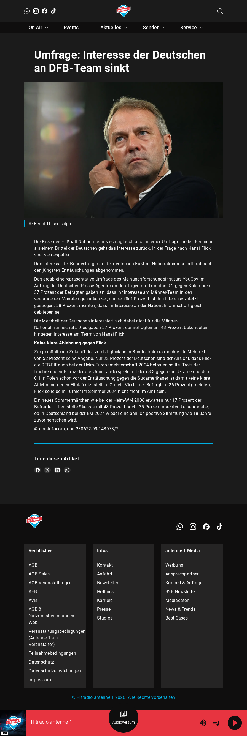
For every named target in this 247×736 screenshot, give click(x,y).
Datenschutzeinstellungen (55, 670)
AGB (33, 565)
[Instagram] (36, 11)
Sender (154, 27)
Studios (104, 618)
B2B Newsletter (180, 591)
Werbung (174, 565)
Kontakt (105, 565)
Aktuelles (114, 27)
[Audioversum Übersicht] (123, 718)
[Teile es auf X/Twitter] (47, 470)
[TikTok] (53, 11)
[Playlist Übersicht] (216, 722)
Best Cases (176, 618)
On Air (39, 27)
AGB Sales (39, 574)
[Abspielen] (235, 722)
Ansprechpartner (182, 574)
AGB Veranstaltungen (50, 582)
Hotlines (105, 591)
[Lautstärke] (202, 722)
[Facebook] (44, 11)
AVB (33, 600)
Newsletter (107, 582)
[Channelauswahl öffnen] (220, 11)
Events (75, 27)
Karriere (104, 600)
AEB (33, 591)
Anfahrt (104, 574)
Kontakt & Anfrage (183, 582)
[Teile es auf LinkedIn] (57, 470)
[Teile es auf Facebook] (37, 470)
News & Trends (180, 609)
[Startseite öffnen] (124, 11)
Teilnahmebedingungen (52, 653)
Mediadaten (177, 600)
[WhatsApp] (27, 11)
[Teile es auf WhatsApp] (67, 470)
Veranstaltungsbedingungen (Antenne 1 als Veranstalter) (55, 638)
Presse (104, 609)
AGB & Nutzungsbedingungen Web (51, 616)
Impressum (40, 679)
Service (192, 27)
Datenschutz (41, 662)
